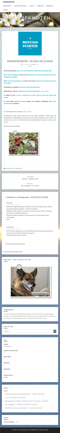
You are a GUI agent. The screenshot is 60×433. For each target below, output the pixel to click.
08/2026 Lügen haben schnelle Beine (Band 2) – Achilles (20, 394)
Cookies (5, 10)
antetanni (28, 111)
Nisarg (46, 430)
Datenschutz (49, 6)
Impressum (40, 6)
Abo (6, 388)
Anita (7, 203)
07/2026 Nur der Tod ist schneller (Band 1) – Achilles (19, 408)
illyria (37, 64)
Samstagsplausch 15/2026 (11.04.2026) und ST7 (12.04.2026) (22, 401)
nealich (8, 227)
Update (32, 6)
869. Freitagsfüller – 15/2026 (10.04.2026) (17, 404)
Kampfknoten (8, 2)
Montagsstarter (10, 168)
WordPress (34, 430)
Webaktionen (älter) (20, 6)
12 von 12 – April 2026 (11, 397)
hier (55, 118)
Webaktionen (7, 6)
